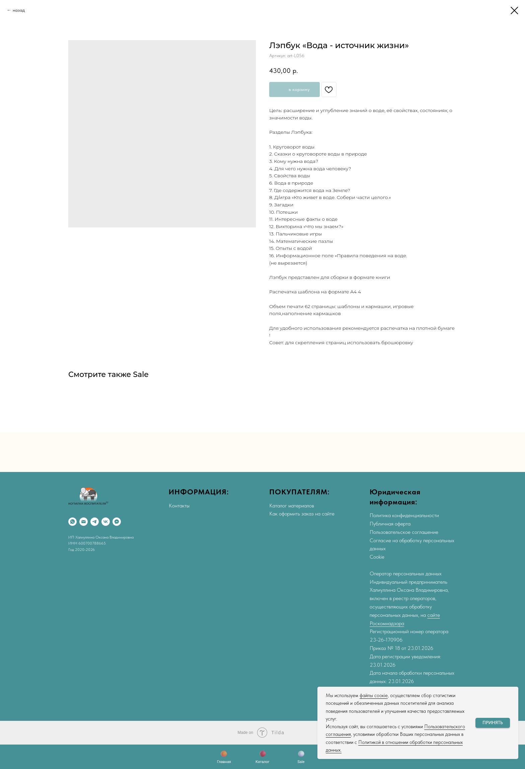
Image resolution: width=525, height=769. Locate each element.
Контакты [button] (179, 505)
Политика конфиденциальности (404, 515)
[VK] (105, 521)
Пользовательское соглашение (404, 532)
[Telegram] (94, 521)
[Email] (83, 521)
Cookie (377, 557)
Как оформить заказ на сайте (301, 513)
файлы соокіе (374, 695)
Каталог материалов (291, 505)
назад (19, 10)
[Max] (116, 521)
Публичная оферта (390, 523)
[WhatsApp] (72, 521)
